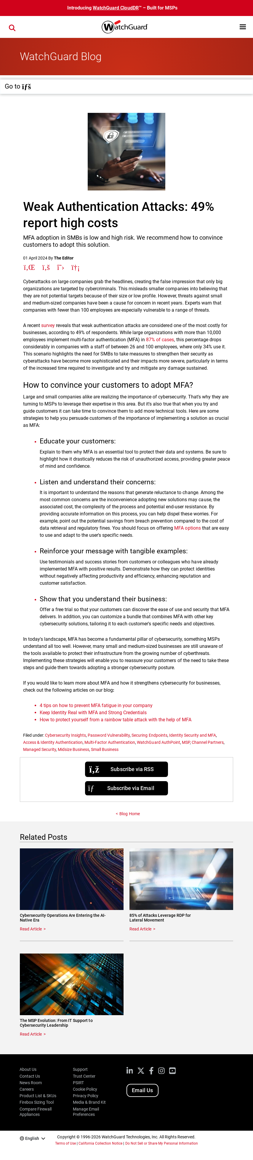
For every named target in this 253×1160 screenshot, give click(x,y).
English (32, 1138)
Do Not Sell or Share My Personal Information (161, 1143)
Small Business (105, 749)
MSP (186, 742)
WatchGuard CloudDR (115, 8)
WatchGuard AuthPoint (158, 742)
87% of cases (160, 339)
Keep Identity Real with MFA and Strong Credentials (93, 712)
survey (48, 325)
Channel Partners (208, 742)
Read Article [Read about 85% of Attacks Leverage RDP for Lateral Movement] (140, 929)
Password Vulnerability (109, 735)
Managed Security (39, 749)
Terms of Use (65, 1143)
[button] (243, 26)
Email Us (142, 1090)
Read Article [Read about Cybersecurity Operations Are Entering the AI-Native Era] (31, 929)
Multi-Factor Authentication (109, 742)
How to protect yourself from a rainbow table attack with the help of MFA (116, 719)
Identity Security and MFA (192, 735)
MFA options (187, 528)
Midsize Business (73, 749)
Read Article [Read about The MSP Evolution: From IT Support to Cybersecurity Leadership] (31, 1034)
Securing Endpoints (149, 735)
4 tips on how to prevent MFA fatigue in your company (96, 705)
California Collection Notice (100, 1143)
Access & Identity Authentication (53, 742)
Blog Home (129, 813)
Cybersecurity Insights (65, 735)
